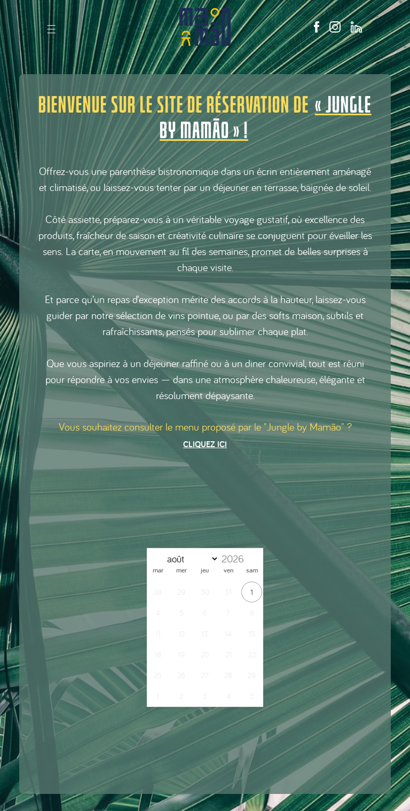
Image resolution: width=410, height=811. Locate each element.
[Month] (190, 559)
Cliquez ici (205, 444)
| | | (51, 28)
